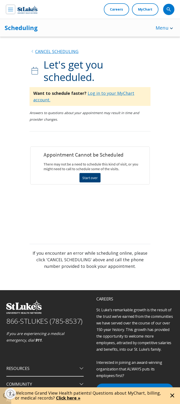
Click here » (68, 398)
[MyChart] (145, 9)
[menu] (10, 9)
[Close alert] (172, 396)
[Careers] (116, 9)
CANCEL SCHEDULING (57, 51)
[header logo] (28, 9)
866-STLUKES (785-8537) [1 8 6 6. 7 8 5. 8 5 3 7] (44, 321)
